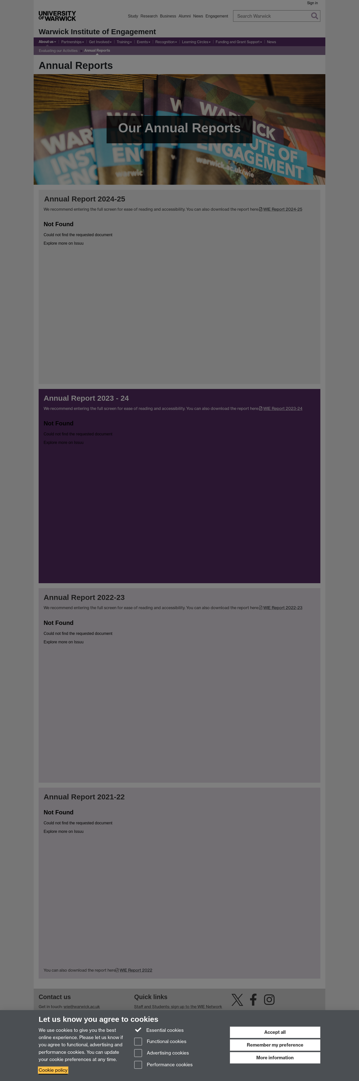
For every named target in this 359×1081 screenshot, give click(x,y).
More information (275, 1058)
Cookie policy (53, 1070)
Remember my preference (275, 1045)
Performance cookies (163, 1065)
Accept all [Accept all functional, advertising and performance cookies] (275, 1032)
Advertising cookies (161, 1053)
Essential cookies (159, 1030)
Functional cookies (160, 1042)
